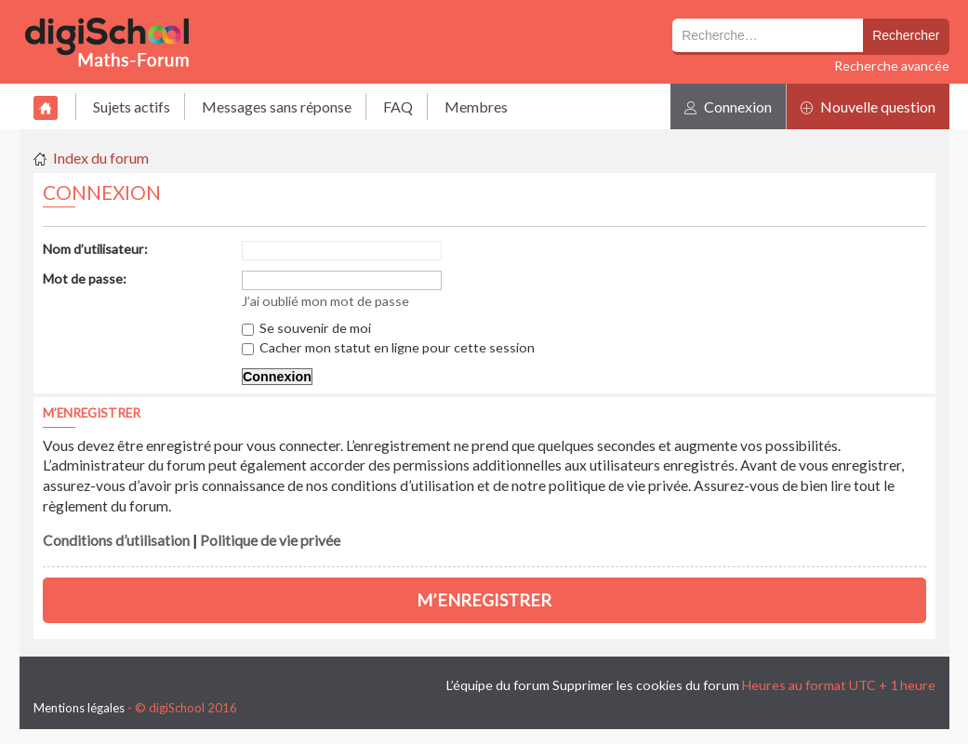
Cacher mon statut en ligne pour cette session (388, 347)
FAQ (398, 106)
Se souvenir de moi (306, 328)
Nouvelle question (868, 106)
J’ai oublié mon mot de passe (325, 301)
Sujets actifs (131, 106)
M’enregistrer (484, 600)
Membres (476, 106)
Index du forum (101, 157)
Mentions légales (79, 707)
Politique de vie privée (270, 540)
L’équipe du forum (498, 685)
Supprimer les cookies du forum (645, 685)
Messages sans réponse (276, 106)
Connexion (728, 106)
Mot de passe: (84, 278)
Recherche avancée (891, 65)
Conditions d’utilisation (116, 540)
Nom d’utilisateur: (95, 249)
